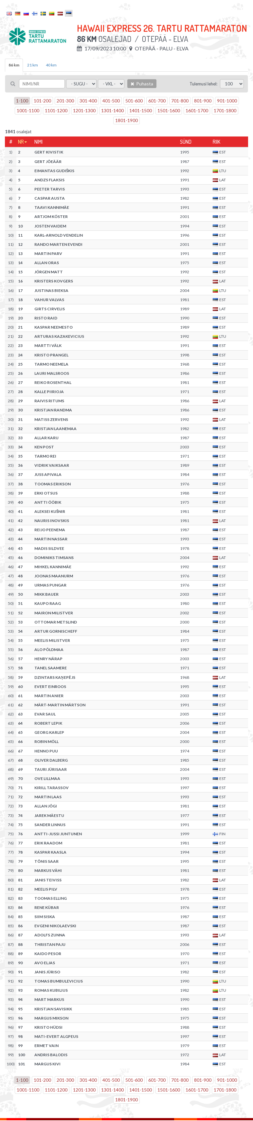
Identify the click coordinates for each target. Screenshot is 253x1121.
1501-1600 (168, 110)
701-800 (180, 100)
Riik (216, 141)
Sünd (185, 141)
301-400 (88, 100)
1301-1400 (112, 110)
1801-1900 (126, 120)
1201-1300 (84, 110)
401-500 (111, 100)
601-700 (157, 100)
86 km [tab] (14, 65)
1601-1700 (197, 110)
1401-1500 (140, 110)
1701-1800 (225, 110)
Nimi (38, 141)
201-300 (65, 100)
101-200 (42, 100)
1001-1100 (28, 110)
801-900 (202, 100)
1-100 (22, 100)
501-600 (134, 100)
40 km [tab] (51, 65)
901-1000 (227, 100)
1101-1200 (56, 110)
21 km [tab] (32, 65)
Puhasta (142, 83)
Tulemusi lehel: (203, 83)
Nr (21, 141)
